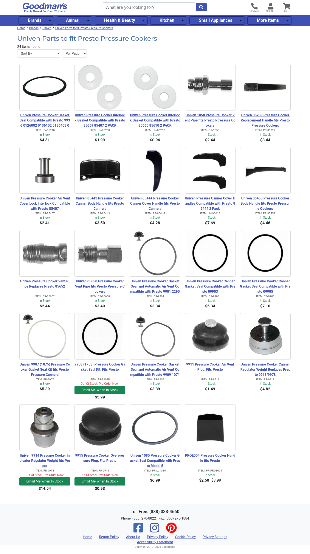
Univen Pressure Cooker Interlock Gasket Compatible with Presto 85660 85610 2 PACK (155, 120)
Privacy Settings (215, 537)
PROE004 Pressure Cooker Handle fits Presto (210, 458)
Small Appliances (215, 20)
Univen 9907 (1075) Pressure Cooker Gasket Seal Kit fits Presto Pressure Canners (45, 369)
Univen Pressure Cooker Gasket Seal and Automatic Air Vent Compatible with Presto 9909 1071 (155, 369)
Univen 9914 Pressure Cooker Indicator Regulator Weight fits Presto (45, 460)
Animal (72, 20)
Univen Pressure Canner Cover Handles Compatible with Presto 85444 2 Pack (210, 203)
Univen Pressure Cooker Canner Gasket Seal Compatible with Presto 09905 (265, 286)
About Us (133, 537)
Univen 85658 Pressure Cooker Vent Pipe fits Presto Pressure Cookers (100, 286)
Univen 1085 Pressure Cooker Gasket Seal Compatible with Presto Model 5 (155, 460)
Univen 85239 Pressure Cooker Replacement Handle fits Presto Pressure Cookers (266, 120)
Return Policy (109, 537)
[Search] (149, 7)
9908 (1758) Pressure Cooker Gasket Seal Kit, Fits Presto (99, 367)
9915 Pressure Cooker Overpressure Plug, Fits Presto (100, 458)
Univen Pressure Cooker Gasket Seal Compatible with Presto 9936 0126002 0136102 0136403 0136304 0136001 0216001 (45, 120)
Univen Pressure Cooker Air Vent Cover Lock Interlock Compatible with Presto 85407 (44, 203)
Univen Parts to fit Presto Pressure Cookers (84, 28)
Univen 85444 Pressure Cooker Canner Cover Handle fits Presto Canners (155, 203)
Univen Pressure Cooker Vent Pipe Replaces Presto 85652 (45, 283)
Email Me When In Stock (99, 390)
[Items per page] (74, 53)
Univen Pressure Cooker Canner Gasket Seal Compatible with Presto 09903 (210, 286)
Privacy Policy (157, 537)
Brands (34, 20)
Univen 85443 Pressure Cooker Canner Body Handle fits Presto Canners (100, 203)
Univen (46, 28)
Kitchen (167, 20)
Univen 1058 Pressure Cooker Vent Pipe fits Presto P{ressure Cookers (210, 120)
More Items (268, 20)
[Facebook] (138, 531)
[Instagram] (155, 531)
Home (21, 28)
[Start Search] (201, 7)
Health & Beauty (119, 20)
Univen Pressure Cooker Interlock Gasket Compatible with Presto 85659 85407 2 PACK (100, 120)
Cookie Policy (185, 537)
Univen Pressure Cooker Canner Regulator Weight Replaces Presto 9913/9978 (265, 369)
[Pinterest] (171, 531)
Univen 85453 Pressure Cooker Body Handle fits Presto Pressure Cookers (265, 203)
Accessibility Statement (155, 542)
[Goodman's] (45, 8)
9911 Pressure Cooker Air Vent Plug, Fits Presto (210, 367)
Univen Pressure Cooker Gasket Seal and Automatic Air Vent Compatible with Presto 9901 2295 (155, 286)
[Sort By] (38, 53)
